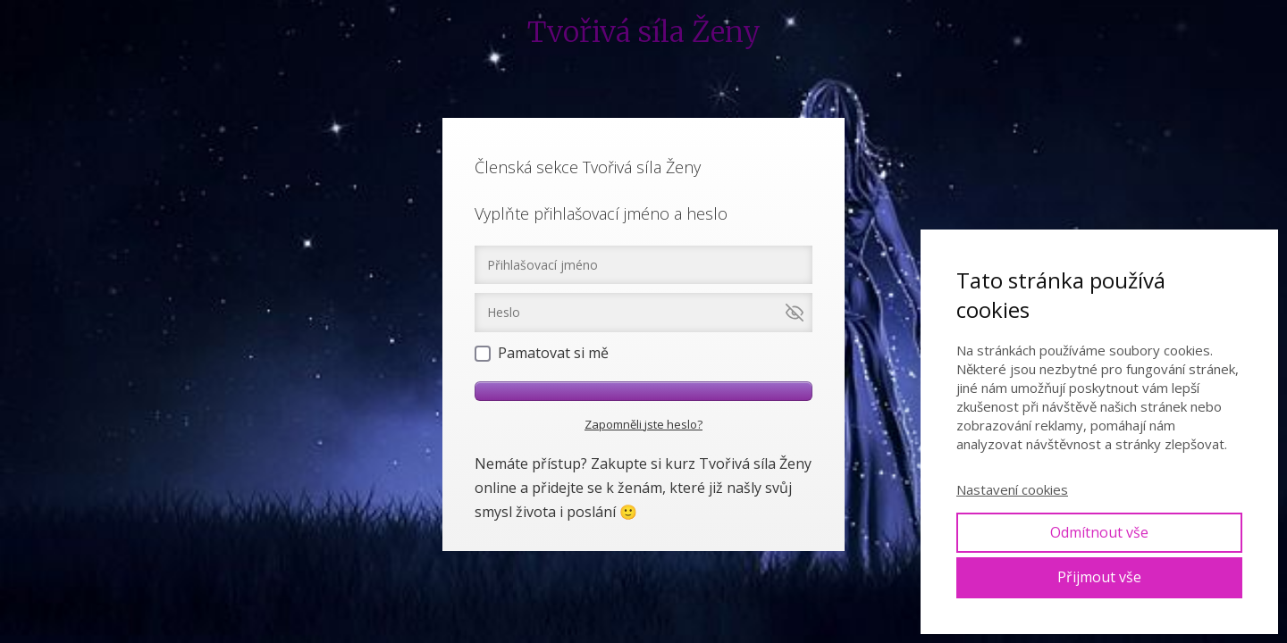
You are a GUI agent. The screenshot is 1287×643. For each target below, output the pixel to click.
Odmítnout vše (1099, 532)
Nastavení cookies (1012, 489)
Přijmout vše (1099, 577)
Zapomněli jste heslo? (643, 424)
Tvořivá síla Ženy (644, 32)
